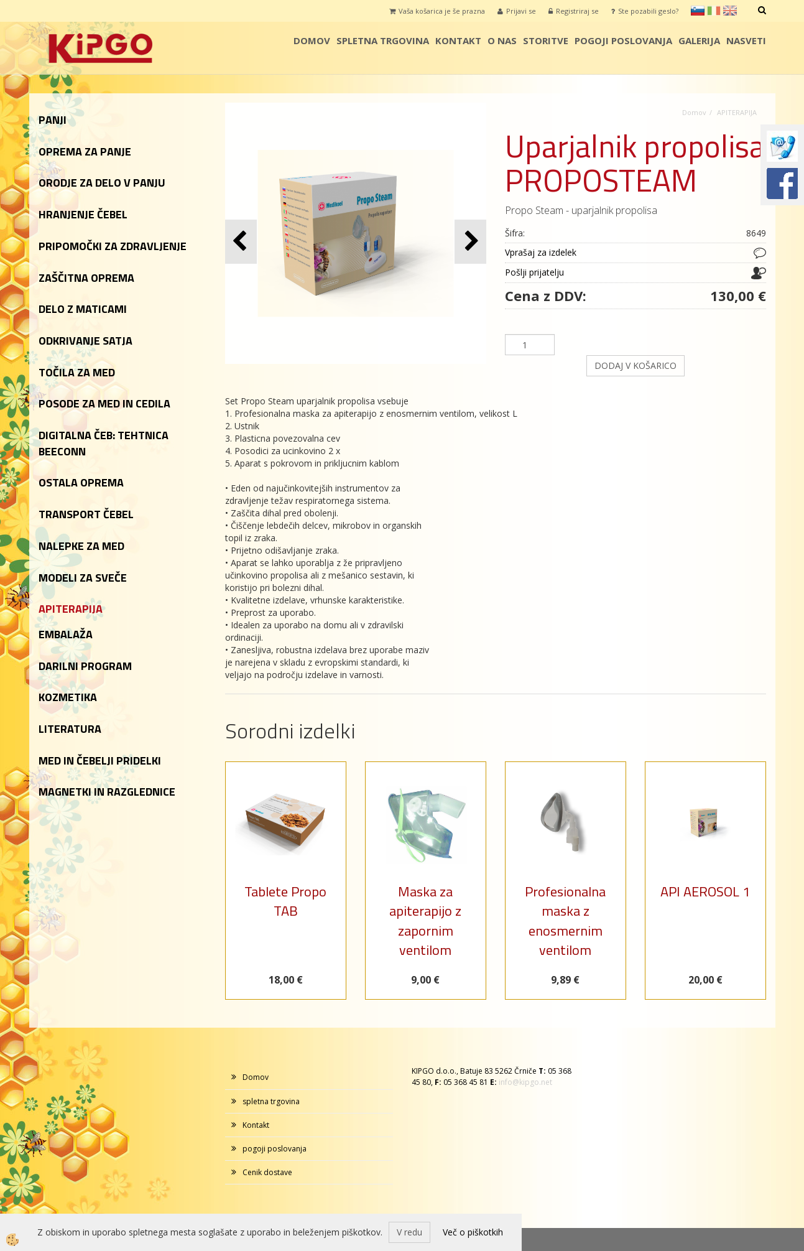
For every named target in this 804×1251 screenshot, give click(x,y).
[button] (470, 242)
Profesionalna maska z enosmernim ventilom (565, 920)
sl (698, 11)
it (714, 11)
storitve (545, 40)
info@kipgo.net (525, 1082)
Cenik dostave (267, 1172)
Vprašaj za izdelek (540, 252)
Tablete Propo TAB (285, 901)
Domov (311, 40)
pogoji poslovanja (623, 40)
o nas (502, 40)
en (730, 11)
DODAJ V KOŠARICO (635, 365)
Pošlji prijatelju (534, 272)
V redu (409, 1232)
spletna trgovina (382, 40)
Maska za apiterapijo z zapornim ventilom (425, 920)
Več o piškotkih (473, 1232)
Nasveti (746, 40)
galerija (699, 40)
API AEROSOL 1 (705, 891)
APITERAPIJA (737, 112)
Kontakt (458, 40)
